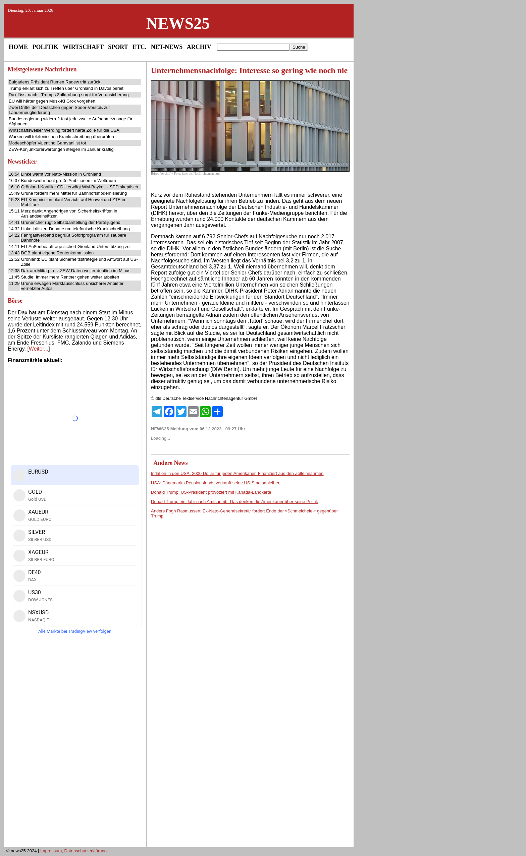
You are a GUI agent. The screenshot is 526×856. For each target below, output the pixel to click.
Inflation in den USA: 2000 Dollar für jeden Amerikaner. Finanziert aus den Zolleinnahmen (237, 473)
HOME (18, 47)
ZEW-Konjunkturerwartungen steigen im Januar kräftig (61, 149)
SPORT (118, 47)
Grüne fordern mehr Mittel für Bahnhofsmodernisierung (74, 193)
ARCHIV (199, 47)
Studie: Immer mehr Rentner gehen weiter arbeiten (70, 277)
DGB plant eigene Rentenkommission (57, 252)
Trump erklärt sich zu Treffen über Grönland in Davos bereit (66, 88)
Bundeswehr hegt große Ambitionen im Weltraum (68, 180)
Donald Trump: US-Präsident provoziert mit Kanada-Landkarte (211, 492)
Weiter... (38, 349)
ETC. (140, 47)
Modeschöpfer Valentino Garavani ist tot (47, 142)
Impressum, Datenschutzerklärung (73, 850)
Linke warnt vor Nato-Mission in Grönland (61, 174)
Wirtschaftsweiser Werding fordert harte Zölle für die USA (64, 130)
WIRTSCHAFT (83, 47)
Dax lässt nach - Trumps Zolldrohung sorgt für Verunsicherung (69, 94)
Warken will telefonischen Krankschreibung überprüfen (61, 136)
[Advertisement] (74, 742)
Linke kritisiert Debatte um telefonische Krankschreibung (75, 228)
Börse (15, 300)
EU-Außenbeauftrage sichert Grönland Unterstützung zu (75, 246)
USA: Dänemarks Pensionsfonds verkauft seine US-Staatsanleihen (215, 482)
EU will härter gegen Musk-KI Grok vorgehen (52, 101)
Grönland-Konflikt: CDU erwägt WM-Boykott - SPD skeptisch (79, 186)
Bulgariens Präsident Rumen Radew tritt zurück (54, 81)
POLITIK (45, 47)
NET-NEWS (166, 47)
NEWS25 (178, 23)
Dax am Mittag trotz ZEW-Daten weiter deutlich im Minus (75, 270)
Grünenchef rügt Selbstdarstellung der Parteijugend (70, 222)
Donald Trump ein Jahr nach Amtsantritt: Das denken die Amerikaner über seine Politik (234, 501)
